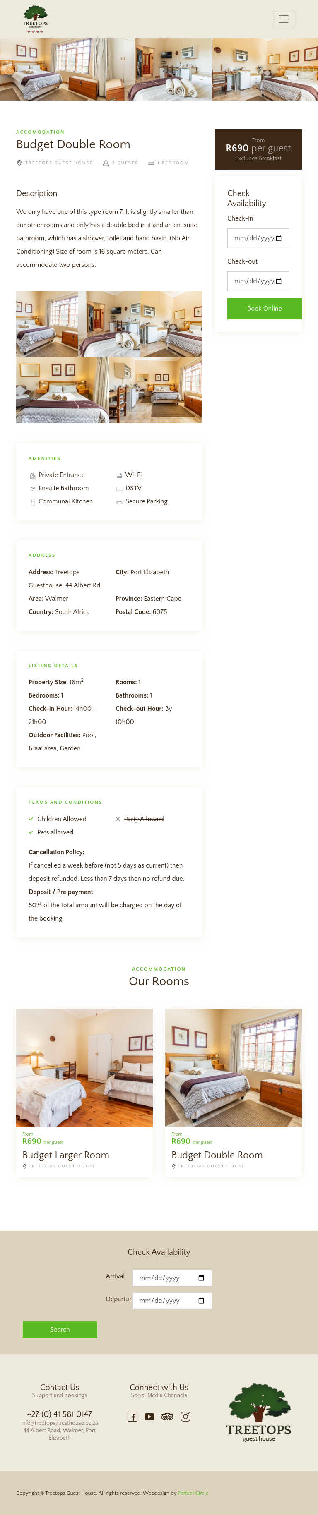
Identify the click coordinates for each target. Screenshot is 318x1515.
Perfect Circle (193, 1493)
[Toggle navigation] (283, 19)
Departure (119, 1299)
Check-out (242, 261)
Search (60, 1329)
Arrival (115, 1276)
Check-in (240, 218)
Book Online (264, 308)
